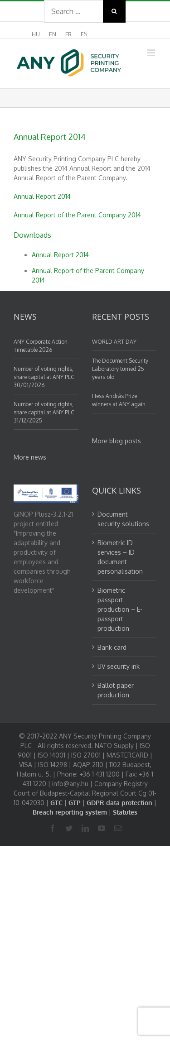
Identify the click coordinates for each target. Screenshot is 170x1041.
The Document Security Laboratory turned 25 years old (120, 368)
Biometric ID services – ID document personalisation (120, 557)
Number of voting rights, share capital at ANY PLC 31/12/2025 (44, 412)
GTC (56, 802)
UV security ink (118, 666)
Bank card (111, 647)
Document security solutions (123, 519)
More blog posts (116, 441)
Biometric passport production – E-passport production (119, 609)
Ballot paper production (115, 690)
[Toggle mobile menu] (151, 53)
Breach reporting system (70, 812)
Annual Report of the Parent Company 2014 (77, 215)
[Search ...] (73, 11)
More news (30, 457)
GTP (74, 802)
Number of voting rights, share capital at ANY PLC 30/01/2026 (44, 377)
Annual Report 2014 (42, 196)
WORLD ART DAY (114, 341)
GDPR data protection (119, 802)
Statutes (125, 812)
